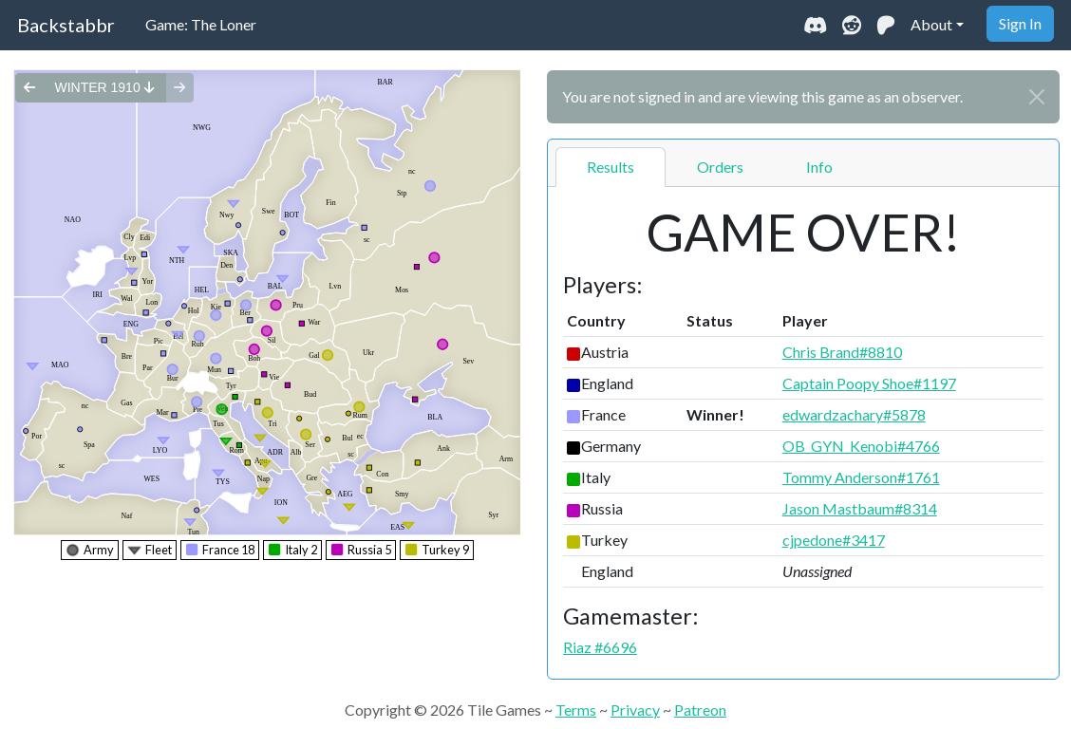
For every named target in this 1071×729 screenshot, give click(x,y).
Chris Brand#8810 (842, 352)
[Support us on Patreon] (885, 24)
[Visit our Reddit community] (851, 24)
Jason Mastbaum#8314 (859, 508)
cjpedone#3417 (833, 540)
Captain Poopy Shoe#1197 (869, 383)
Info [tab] (819, 167)
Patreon (700, 710)
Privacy (635, 710)
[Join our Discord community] (815, 24)
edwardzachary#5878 (854, 414)
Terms (575, 710)
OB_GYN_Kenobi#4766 (861, 446)
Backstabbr (66, 24)
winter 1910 (104, 87)
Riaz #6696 (600, 647)
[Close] (1037, 96)
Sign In (1020, 23)
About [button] (931, 24)
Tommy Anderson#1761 (861, 477)
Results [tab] (610, 167)
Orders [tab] (720, 167)
